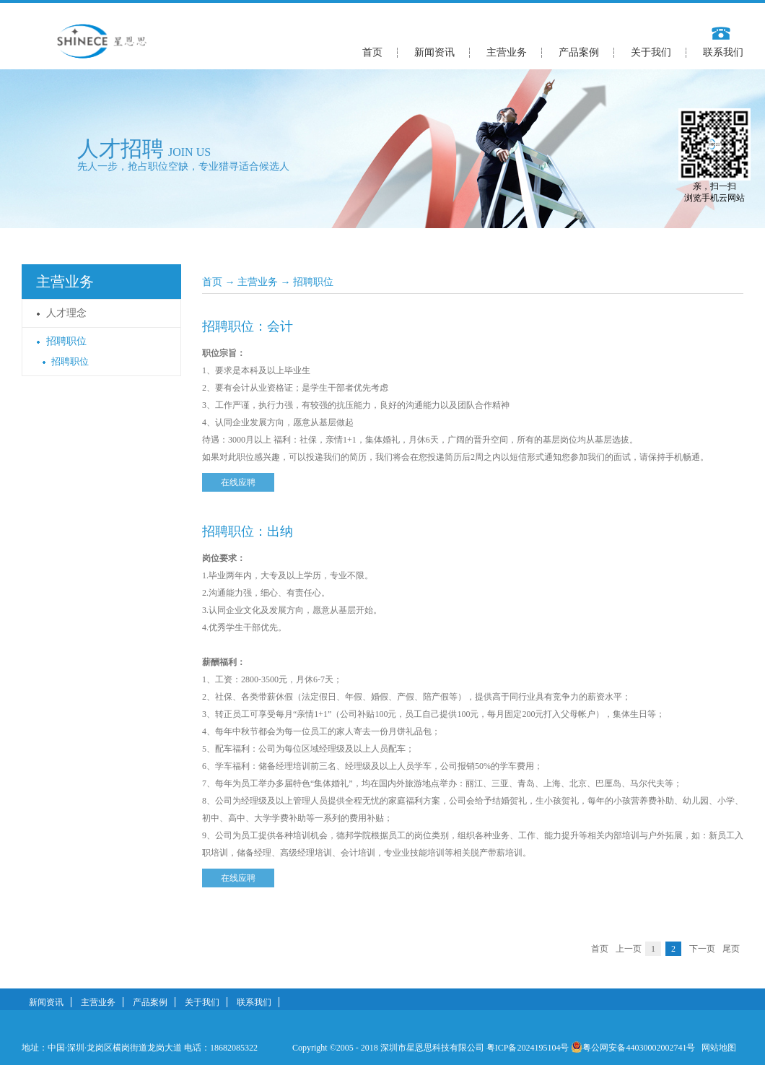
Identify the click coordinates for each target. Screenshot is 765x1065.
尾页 (731, 949)
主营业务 (257, 282)
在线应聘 (238, 482)
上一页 (629, 949)
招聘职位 (313, 282)
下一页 (702, 949)
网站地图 (716, 1048)
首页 (372, 52)
